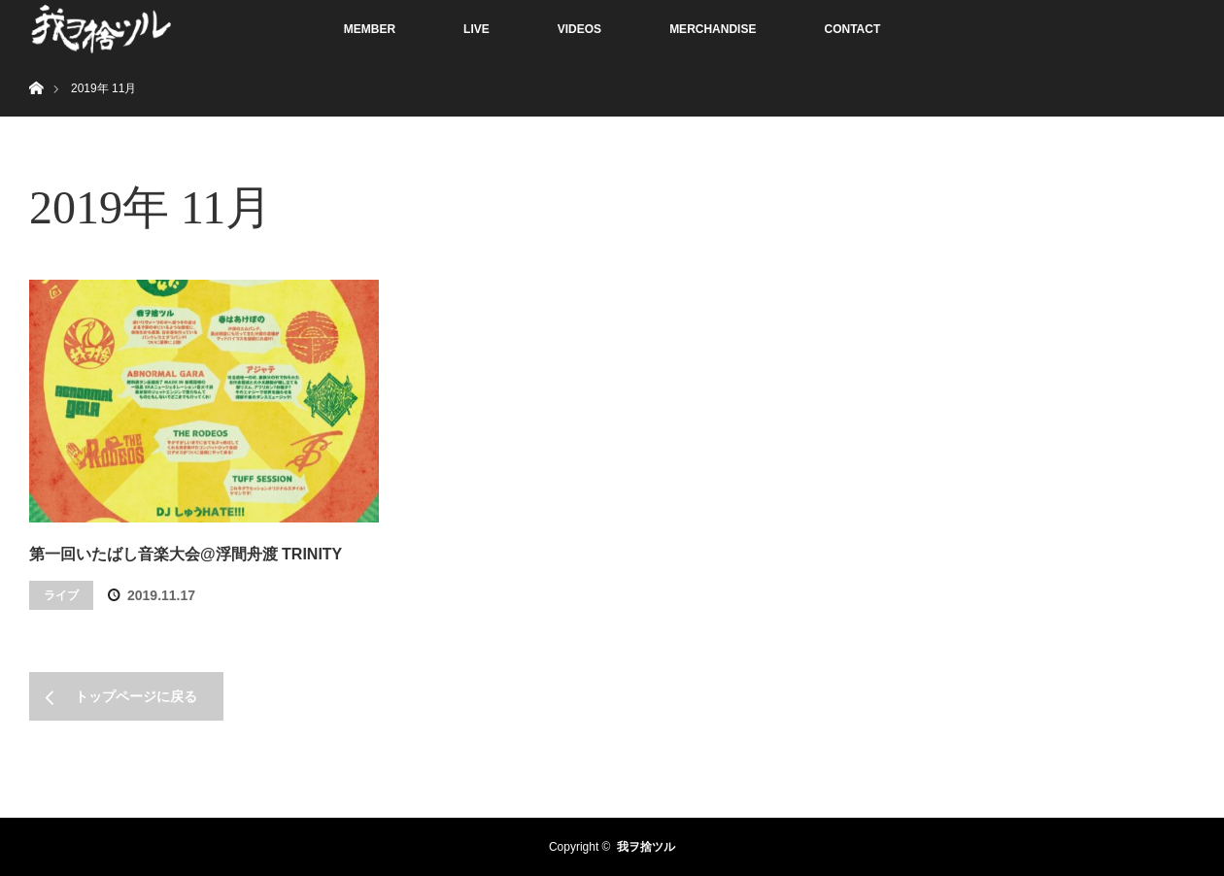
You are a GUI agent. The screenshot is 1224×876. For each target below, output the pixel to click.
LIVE (476, 29)
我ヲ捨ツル (646, 847)
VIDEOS (579, 29)
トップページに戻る (136, 696)
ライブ (61, 595)
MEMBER (369, 29)
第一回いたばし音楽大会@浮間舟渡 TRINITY (185, 554)
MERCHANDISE (712, 29)
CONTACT (852, 29)
